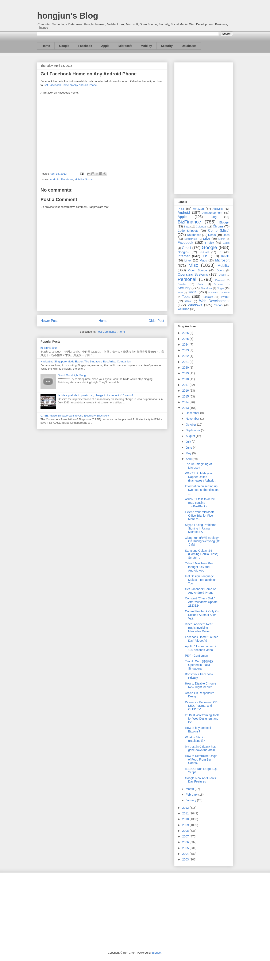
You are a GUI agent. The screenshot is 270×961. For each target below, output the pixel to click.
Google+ (183, 252)
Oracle (222, 275)
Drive (206, 238)
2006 (186, 842)
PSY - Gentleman (196, 655)
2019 (186, 373)
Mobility (146, 46)
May (189, 453)
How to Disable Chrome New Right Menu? (200, 685)
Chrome (218, 226)
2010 (186, 819)
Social (89, 179)
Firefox (209, 242)
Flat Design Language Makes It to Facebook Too (200, 579)
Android (54, 179)
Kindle (225, 256)
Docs (226, 235)
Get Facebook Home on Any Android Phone (70, 85)
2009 (186, 825)
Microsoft (125, 46)
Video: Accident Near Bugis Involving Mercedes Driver (199, 627)
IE (220, 252)
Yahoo (218, 305)
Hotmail (204, 252)
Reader (182, 284)
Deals (212, 235)
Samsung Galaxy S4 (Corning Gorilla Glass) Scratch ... (201, 554)
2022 (186, 356)
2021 (186, 361)
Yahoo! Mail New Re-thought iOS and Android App (199, 567)
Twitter (225, 296)
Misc (193, 265)
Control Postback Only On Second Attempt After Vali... (202, 615)
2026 (186, 333)
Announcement (212, 212)
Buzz (187, 226)
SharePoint (206, 288)
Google (64, 46)
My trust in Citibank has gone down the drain (200, 748)
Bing (214, 217)
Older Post (156, 321)
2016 (186, 390)
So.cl (180, 292)
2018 (186, 379)
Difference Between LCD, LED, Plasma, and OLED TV (201, 706)
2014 (186, 402)
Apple (105, 46)
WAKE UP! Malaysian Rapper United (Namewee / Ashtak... (200, 477)
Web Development (214, 301)
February (192, 794)
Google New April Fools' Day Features (200, 779)
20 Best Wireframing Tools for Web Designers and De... (202, 718)
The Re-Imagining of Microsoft (198, 465)
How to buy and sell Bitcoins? (198, 729)
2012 (186, 807)
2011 (186, 813)
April (189, 459)
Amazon (198, 208)
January (191, 800)
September (193, 430)
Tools (186, 297)
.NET (181, 208)
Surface (225, 292)
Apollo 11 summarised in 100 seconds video (201, 648)
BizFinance (189, 222)
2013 (186, 408)
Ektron (221, 239)
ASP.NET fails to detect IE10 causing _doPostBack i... (200, 502)
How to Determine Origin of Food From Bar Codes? (201, 759)
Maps (203, 260)
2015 (186, 396)
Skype (220, 288)
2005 (186, 848)
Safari (200, 284)
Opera (220, 270)
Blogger (224, 222)
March (190, 789)
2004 (186, 853)
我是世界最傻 (48, 348)
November (193, 418)
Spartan (212, 292)
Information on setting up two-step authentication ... (202, 490)
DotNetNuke (190, 239)
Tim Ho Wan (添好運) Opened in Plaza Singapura (199, 665)
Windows (195, 305)
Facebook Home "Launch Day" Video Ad (201, 638)
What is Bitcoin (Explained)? (195, 739)
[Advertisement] (204, 127)
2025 (186, 338)
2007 (186, 836)
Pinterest (220, 280)
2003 (186, 859)
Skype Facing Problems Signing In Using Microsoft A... (200, 528)
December (193, 413)
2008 (186, 830)
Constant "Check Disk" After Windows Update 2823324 (201, 602)
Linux (187, 260)
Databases (189, 46)
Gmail (186, 248)
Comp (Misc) (219, 231)
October (191, 424)
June (189, 447)
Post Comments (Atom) (110, 331)
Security (167, 46)
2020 (186, 367)
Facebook (85, 46)
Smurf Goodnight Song (72, 375)
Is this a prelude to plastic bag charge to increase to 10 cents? (95, 395)
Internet (184, 256)
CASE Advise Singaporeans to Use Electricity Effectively (74, 415)
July (189, 441)
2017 (186, 385)
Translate (207, 296)
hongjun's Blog (67, 15)
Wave (188, 301)
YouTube (183, 309)
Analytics (218, 208)
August (191, 436)
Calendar (201, 226)
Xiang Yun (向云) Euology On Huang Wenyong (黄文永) (202, 541)
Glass (226, 242)
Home (46, 46)
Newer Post (49, 321)
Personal (187, 279)
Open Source (197, 270)
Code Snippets (188, 230)
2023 (186, 350)
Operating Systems (193, 274)
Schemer (219, 284)
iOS (205, 256)
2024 (186, 344)
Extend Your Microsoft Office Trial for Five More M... (199, 515)
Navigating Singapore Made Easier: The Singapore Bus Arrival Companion (85, 361)
